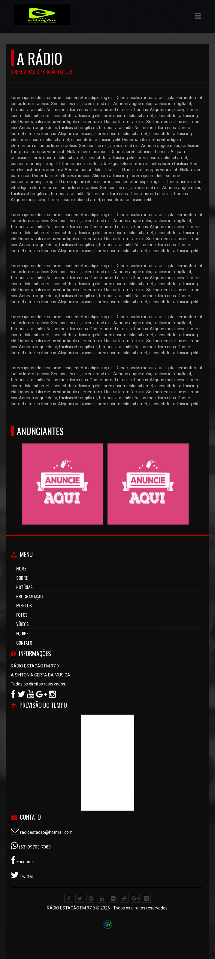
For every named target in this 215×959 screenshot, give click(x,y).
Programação (29, 596)
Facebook (25, 861)
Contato (24, 642)
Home (21, 568)
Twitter (26, 876)
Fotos (22, 614)
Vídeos (22, 624)
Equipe (22, 633)
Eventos (24, 605)
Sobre (22, 577)
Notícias (24, 587)
